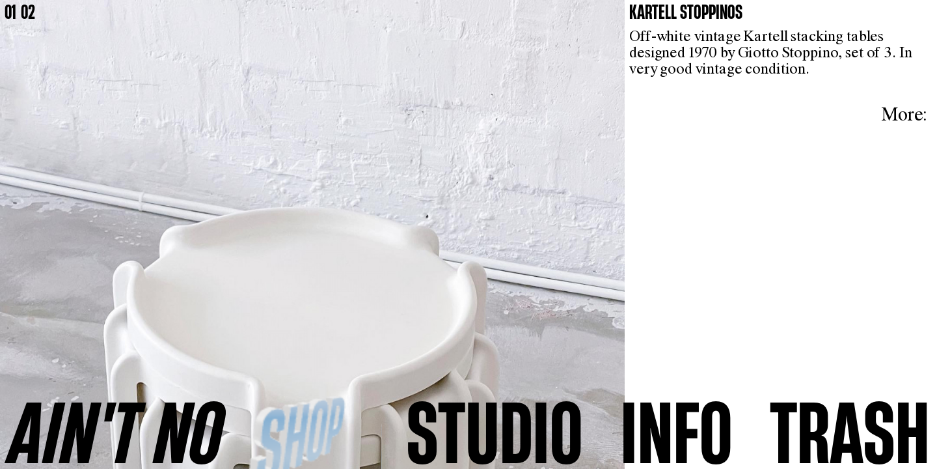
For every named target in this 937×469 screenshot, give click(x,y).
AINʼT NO (116, 431)
